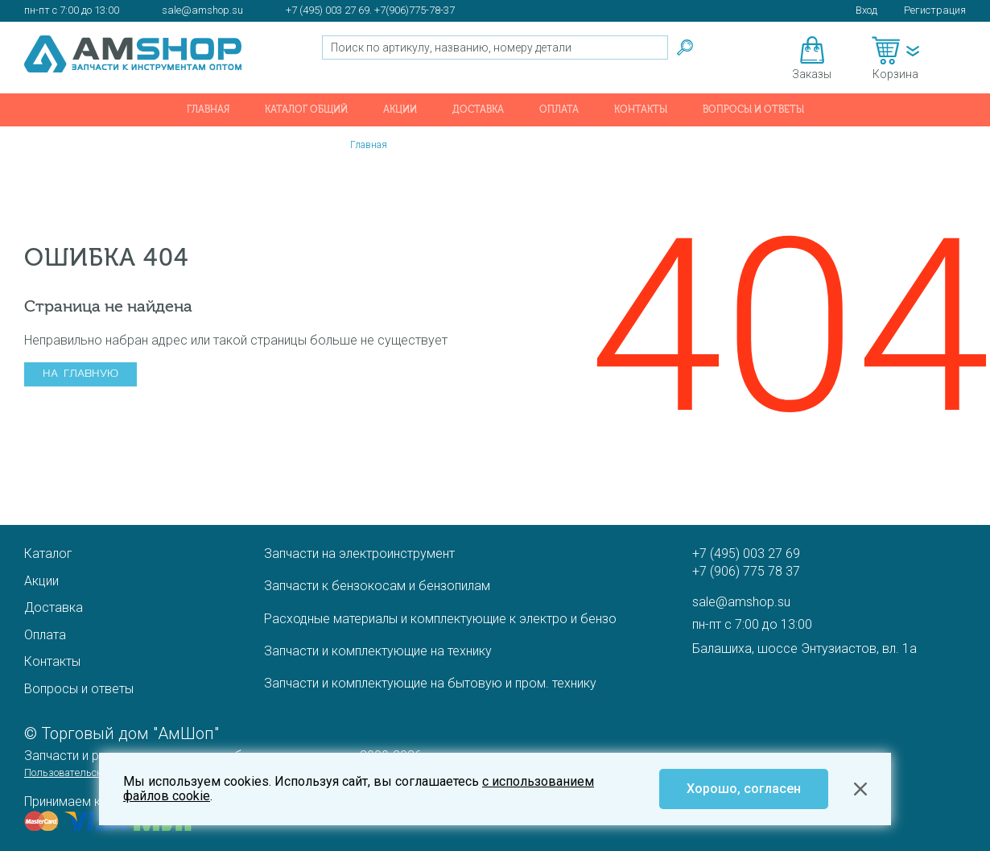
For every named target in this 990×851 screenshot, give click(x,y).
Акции (400, 109)
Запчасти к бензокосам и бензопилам (377, 585)
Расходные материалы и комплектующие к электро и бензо (440, 618)
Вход (866, 10)
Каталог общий (306, 109)
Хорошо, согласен (744, 788)
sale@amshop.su (202, 10)
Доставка (478, 109)
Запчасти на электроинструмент (359, 553)
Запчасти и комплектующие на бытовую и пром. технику (430, 683)
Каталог (48, 553)
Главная (208, 109)
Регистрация (935, 10)
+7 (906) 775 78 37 (746, 571)
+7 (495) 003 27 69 (746, 553)
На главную (80, 374)
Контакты (640, 109)
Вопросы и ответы (753, 109)
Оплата (559, 109)
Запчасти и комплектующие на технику (378, 651)
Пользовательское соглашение (97, 772)
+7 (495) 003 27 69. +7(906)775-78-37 (370, 10)
